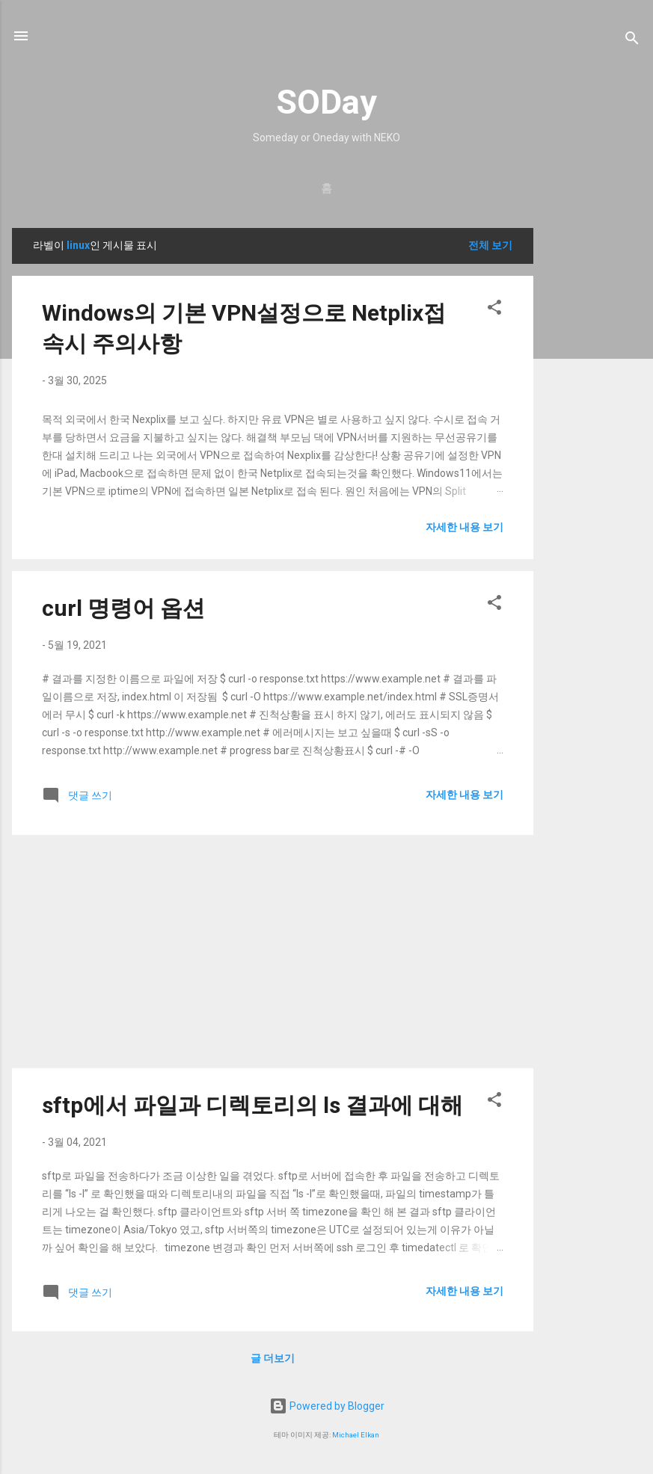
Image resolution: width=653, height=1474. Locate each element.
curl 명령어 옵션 (123, 608)
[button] (494, 309)
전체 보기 (490, 245)
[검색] (632, 41)
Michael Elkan (355, 1435)
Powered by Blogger (326, 1406)
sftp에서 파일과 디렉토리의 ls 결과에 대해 (252, 1105)
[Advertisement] (593, 452)
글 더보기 (273, 1358)
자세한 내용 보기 (464, 527)
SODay (326, 102)
